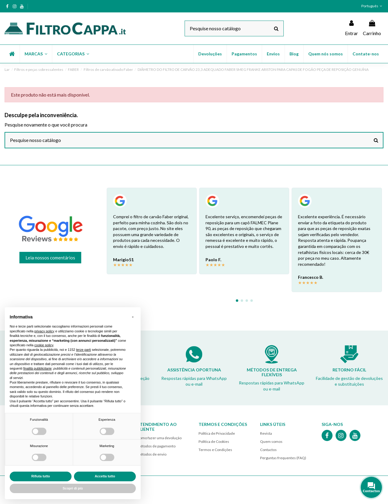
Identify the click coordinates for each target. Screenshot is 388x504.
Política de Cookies (214, 441)
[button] (35, 54)
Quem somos (271, 441)
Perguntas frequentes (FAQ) (283, 458)
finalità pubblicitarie (37, 368)
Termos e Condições (215, 449)
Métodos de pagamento (156, 446)
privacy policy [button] (44, 331)
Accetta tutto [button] (105, 476)
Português (372, 6)
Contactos (268, 449)
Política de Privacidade (217, 433)
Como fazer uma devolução (159, 438)
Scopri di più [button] (73, 488)
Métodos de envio (151, 454)
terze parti (83, 349)
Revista (266, 433)
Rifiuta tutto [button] (40, 476)
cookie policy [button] (43, 345)
